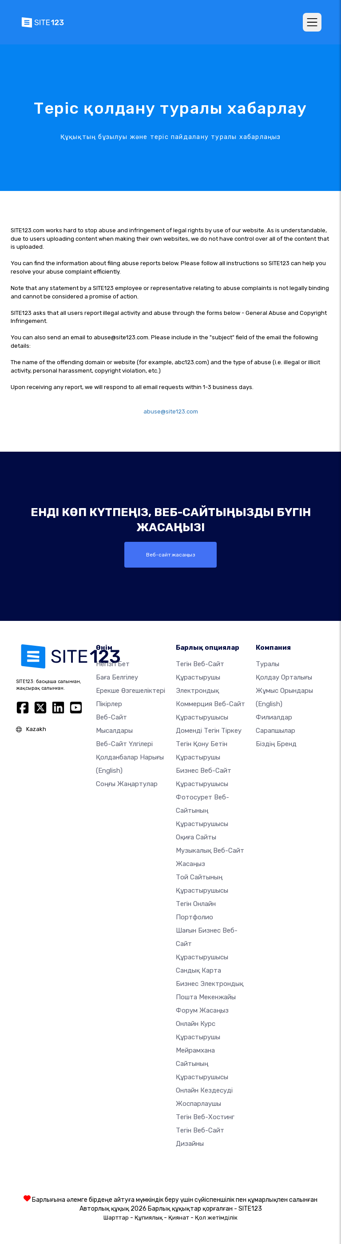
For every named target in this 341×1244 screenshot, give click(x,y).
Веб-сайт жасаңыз (171, 555)
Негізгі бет (113, 664)
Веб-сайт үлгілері (124, 743)
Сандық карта (198, 970)
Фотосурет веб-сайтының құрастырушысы (202, 810)
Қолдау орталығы (284, 677)
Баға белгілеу (117, 677)
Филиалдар (274, 717)
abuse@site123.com (170, 411)
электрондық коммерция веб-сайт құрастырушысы (210, 703)
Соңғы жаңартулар (127, 783)
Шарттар (116, 1217)
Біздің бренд (276, 743)
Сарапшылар (275, 730)
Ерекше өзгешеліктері (130, 690)
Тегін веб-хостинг (205, 1117)
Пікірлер (109, 703)
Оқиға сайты (196, 837)
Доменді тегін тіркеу (209, 730)
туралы (267, 664)
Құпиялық (149, 1217)
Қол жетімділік (216, 1217)
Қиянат (178, 1217)
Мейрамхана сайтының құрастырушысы (202, 1063)
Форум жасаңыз (202, 1010)
